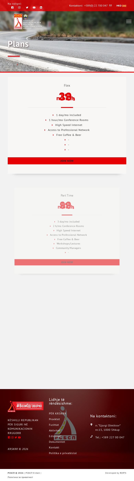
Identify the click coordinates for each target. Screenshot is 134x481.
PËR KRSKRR (57, 413)
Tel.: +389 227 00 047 (110, 437)
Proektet (54, 419)
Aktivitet (54, 430)
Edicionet (55, 436)
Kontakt (54, 447)
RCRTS (123, 473)
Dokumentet (57, 441)
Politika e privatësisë (63, 453)
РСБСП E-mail (33, 473)
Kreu (10, 64)
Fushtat (54, 424)
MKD (121, 5)
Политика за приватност (20, 477)
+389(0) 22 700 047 (96, 5)
